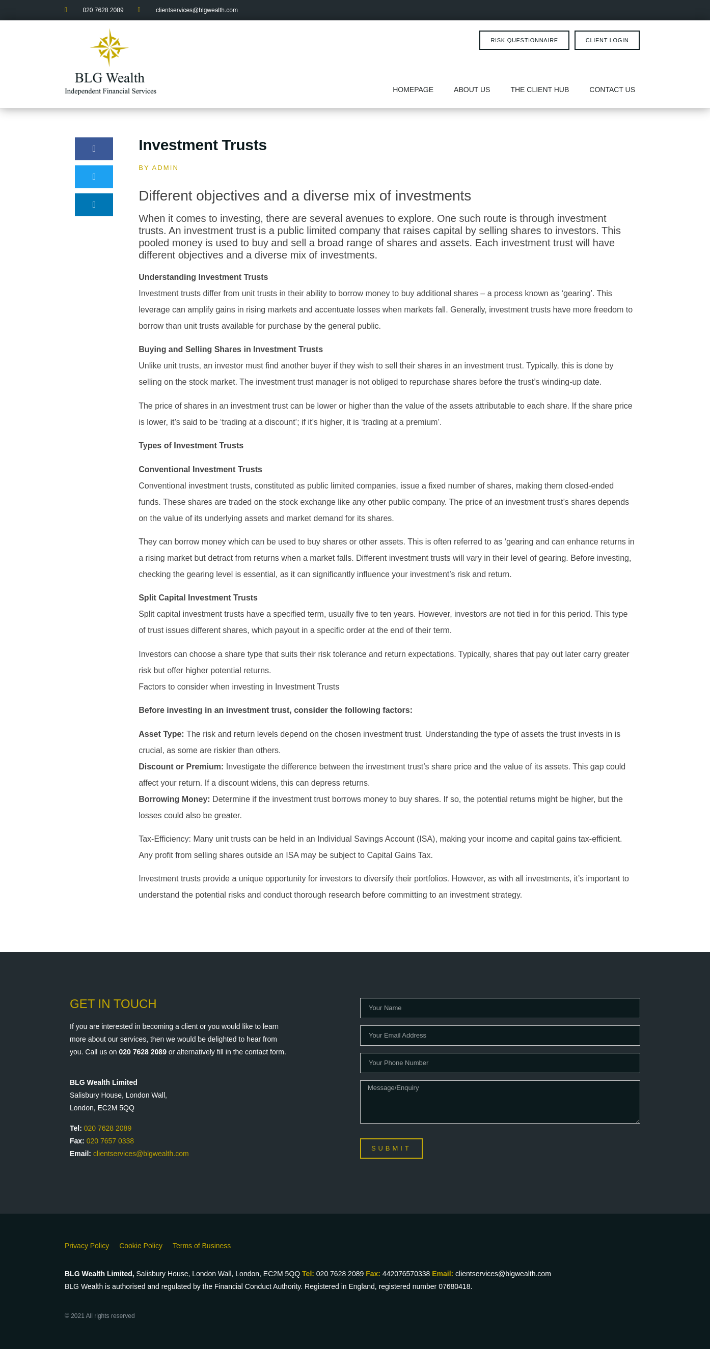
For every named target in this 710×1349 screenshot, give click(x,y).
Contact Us (612, 89)
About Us (472, 89)
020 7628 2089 (107, 1128)
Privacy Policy (87, 1246)
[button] (94, 148)
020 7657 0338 (110, 1141)
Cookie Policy (140, 1246)
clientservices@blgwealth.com (141, 1154)
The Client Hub (539, 89)
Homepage (413, 89)
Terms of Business (202, 1246)
